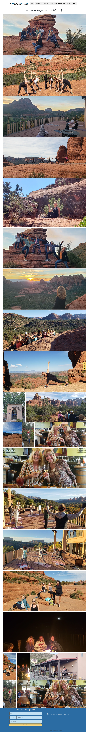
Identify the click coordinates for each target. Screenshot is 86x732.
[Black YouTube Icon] (84, 368)
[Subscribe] (25, 724)
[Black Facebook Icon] (84, 363)
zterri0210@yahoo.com (63, 714)
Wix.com (60, 730)
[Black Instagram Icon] (84, 366)
